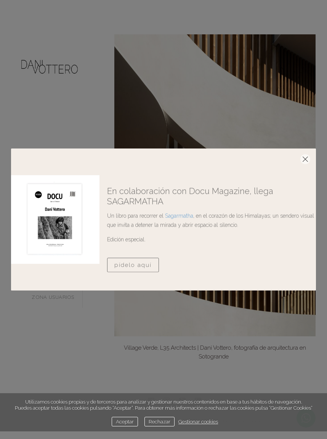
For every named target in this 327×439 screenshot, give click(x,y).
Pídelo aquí (133, 282)
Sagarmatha (179, 233)
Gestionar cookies (198, 421)
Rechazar (159, 421)
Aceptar (125, 421)
